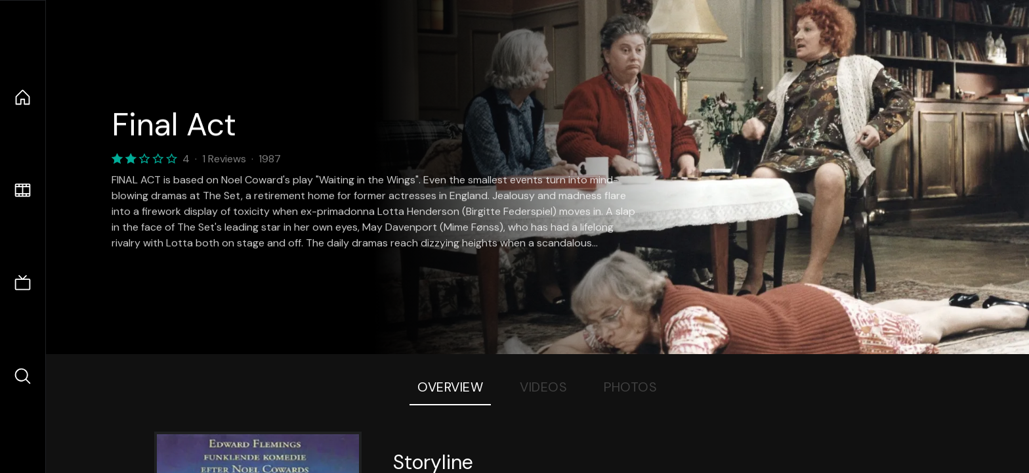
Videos (543, 386)
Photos (630, 386)
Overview (450, 386)
